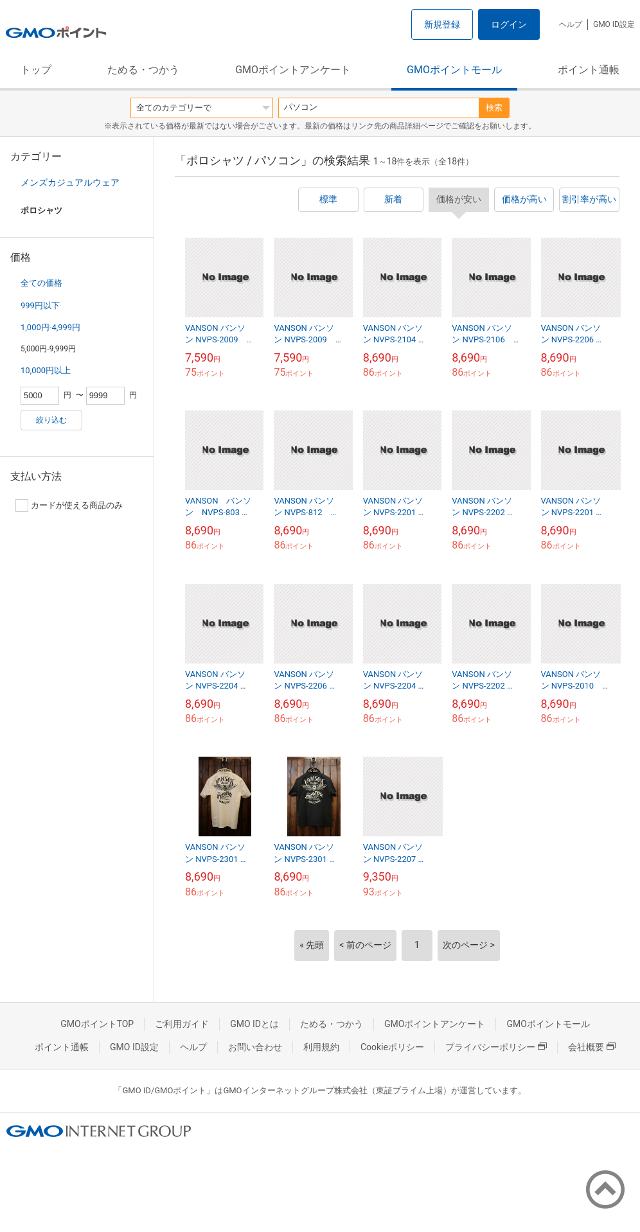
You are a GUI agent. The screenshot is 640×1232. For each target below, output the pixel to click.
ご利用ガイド (182, 1024)
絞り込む (51, 420)
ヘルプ (570, 24)
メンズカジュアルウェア (70, 182)
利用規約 (321, 1047)
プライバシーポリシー (496, 1047)
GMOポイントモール (454, 70)
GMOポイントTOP (97, 1024)
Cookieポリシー (392, 1047)
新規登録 (442, 24)
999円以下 (40, 305)
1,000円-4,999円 (50, 327)
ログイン (509, 24)
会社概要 (592, 1047)
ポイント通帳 (588, 70)
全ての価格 (41, 283)
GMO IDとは (254, 1024)
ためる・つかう (143, 70)
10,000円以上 (46, 370)
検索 (494, 107)
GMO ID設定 (614, 24)
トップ (36, 70)
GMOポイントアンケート (293, 70)
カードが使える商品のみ (69, 505)
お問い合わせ (255, 1047)
